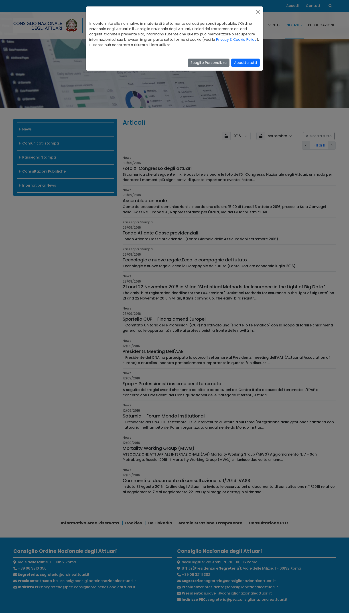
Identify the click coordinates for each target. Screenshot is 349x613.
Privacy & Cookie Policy (236, 39)
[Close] (258, 11)
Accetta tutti (245, 62)
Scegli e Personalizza (209, 62)
